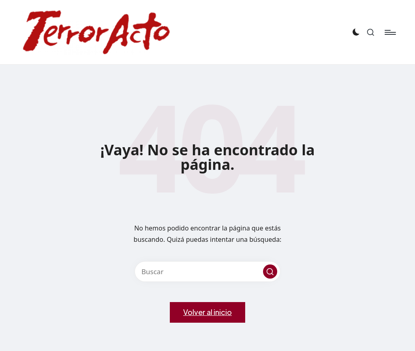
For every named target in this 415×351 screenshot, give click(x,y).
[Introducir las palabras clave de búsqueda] (207, 271)
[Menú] (390, 32)
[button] (270, 271)
